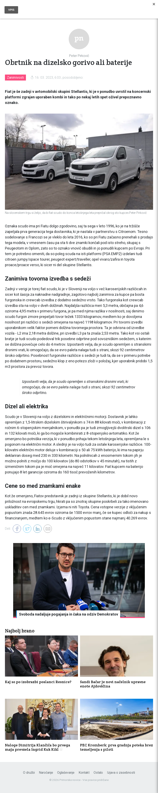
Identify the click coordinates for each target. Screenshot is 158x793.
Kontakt (84, 773)
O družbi (29, 773)
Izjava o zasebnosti (121, 773)
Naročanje (46, 773)
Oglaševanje (65, 773)
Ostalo (98, 773)
